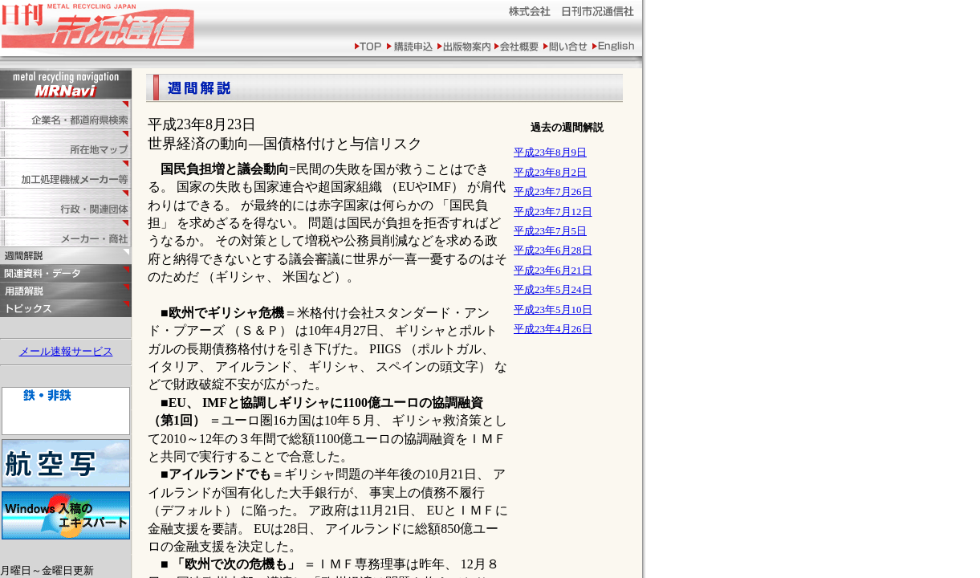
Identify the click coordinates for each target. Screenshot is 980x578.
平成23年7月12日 (553, 212)
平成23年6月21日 (553, 270)
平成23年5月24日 (553, 289)
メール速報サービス (66, 351)
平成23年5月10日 (553, 309)
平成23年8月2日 (550, 172)
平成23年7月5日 (550, 231)
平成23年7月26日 (553, 191)
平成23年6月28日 (553, 250)
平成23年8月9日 (550, 152)
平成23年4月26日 (553, 329)
